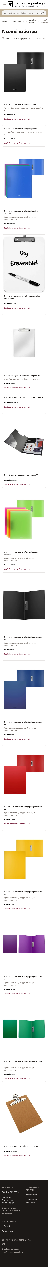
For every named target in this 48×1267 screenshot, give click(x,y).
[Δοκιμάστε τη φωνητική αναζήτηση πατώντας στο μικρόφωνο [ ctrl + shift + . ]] (37, 13)
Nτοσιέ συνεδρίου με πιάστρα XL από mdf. (21, 1146)
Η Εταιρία (6, 1226)
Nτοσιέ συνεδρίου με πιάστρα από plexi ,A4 (22, 375)
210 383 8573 (12, 1192)
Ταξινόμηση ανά (22, 38)
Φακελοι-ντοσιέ (32, 21)
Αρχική (5, 21)
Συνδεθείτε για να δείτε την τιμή (17, 119)
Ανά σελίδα (39, 38)
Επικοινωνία (8, 1231)
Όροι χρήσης (32, 1194)
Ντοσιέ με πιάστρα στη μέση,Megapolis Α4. (22, 128)
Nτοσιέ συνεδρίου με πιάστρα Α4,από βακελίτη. (24, 397)
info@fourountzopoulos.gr (13, 1252)
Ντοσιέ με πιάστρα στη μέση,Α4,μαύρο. (20, 104)
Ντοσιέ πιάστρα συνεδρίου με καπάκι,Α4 (21, 475)
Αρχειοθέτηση (18, 21)
